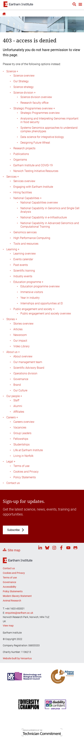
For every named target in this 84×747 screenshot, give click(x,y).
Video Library (21, 346)
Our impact (20, 340)
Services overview (24, 181)
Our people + (14, 396)
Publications (21, 154)
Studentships (21, 444)
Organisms (20, 159)
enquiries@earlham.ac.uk (19, 612)
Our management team (27, 362)
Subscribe (13, 530)
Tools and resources (25, 243)
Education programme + (28, 282)
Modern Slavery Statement (17, 596)
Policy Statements (24, 477)
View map (8, 625)
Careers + (12, 417)
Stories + (11, 319)
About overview (22, 356)
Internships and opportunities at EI (41, 303)
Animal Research (12, 600)
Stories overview (23, 323)
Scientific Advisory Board (28, 367)
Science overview (24, 75)
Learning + (12, 249)
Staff (16, 400)
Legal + (10, 461)
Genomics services (25, 232)
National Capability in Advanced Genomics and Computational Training (49, 224)
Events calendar (23, 259)
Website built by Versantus (17, 658)
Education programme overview (40, 286)
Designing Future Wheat (35, 142)
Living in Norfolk (23, 456)
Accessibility (9, 587)
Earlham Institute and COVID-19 (33, 165)
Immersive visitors (31, 292)
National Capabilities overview (39, 202)
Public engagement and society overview (45, 313)
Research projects (24, 148)
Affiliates (18, 411)
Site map (14, 550)
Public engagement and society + (34, 309)
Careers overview (23, 421)
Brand (17, 384)
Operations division (25, 373)
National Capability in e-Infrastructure (43, 217)
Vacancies (19, 427)
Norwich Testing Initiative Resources (35, 171)
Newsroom (20, 335)
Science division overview (36, 97)
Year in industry (30, 297)
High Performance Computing (31, 238)
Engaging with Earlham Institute (33, 186)
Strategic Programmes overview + (34, 108)
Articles (18, 329)
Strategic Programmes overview (40, 113)
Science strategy (23, 87)
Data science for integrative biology (42, 137)
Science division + (24, 92)
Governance (20, 379)
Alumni (17, 406)
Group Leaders (22, 433)
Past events (20, 265)
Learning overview (24, 253)
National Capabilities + (27, 198)
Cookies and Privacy (26, 471)
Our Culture (20, 390)
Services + (12, 176)
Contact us (13, 483)
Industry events (22, 276)
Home (3, 13)
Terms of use (21, 466)
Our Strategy (21, 81)
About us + (13, 352)
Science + (12, 71)
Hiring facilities (22, 192)
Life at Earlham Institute (28, 450)
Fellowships (20, 439)
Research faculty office (34, 102)
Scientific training (24, 270)
